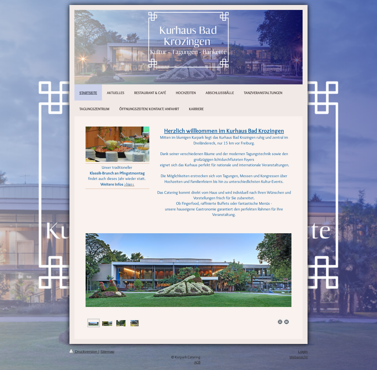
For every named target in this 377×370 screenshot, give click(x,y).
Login (303, 351)
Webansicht (298, 357)
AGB (197, 362)
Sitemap (107, 351)
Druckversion (83, 351)
